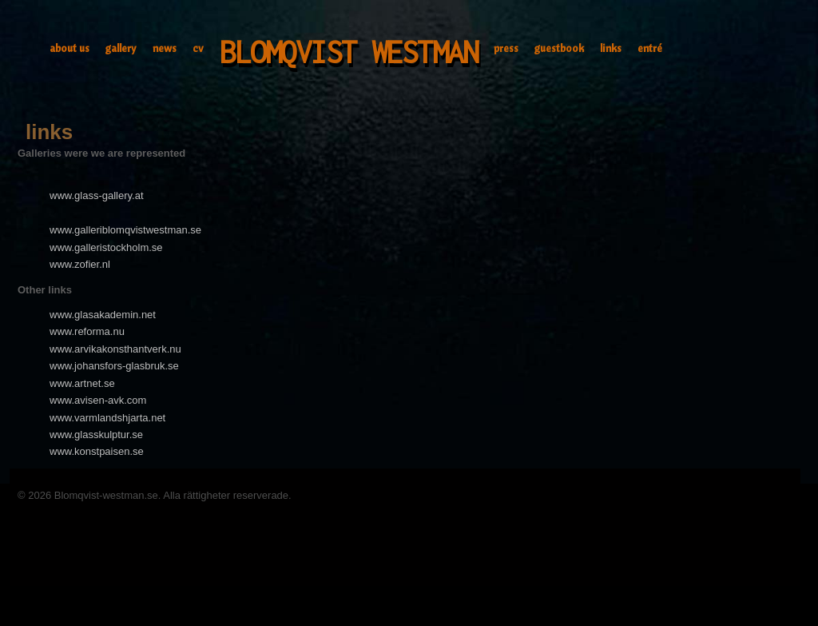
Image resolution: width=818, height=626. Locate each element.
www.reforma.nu (87, 331)
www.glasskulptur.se (96, 435)
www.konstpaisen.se (97, 451)
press (506, 48)
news (165, 48)
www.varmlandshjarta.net (107, 418)
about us (69, 48)
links (610, 48)
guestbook (559, 48)
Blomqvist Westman (349, 52)
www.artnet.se (82, 383)
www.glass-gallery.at (97, 195)
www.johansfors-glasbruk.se (114, 366)
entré (649, 48)
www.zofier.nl (80, 264)
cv (198, 48)
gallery (121, 48)
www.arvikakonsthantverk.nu (115, 349)
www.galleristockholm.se (106, 247)
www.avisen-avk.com (98, 400)
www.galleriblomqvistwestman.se (125, 230)
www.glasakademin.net (103, 315)
